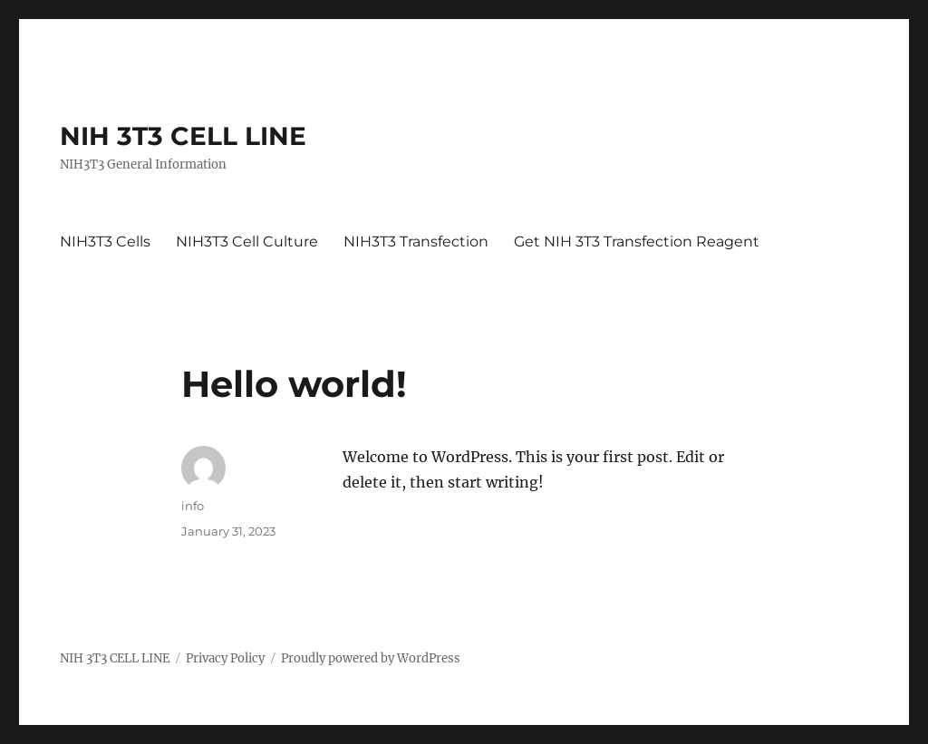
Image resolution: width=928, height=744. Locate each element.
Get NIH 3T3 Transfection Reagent (636, 241)
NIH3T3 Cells (105, 241)
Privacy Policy (225, 658)
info (192, 505)
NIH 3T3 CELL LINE (183, 136)
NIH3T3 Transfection (415, 241)
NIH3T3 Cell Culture (247, 241)
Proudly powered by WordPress (370, 658)
